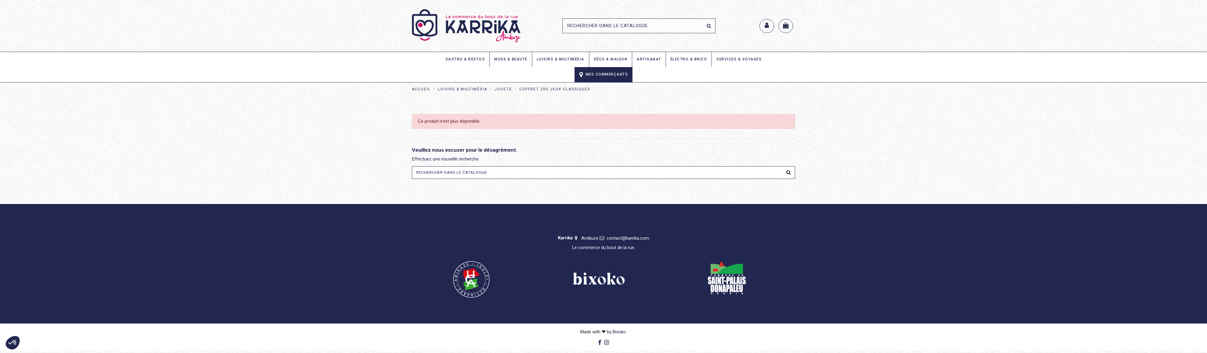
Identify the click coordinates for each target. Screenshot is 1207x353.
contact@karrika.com (628, 240)
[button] (12, 342)
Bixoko (619, 334)
